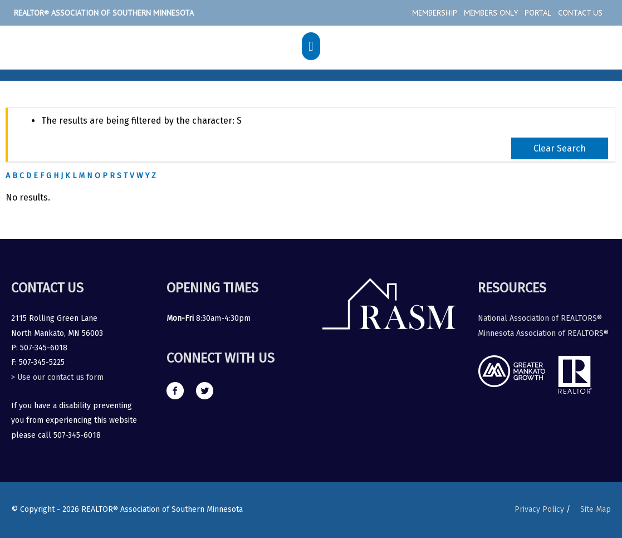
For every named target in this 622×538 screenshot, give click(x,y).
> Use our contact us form (57, 377)
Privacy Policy (539, 509)
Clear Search (559, 148)
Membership (434, 13)
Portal (538, 13)
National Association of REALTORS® (540, 318)
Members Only (491, 13)
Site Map (595, 509)
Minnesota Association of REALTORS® (543, 333)
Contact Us (580, 13)
